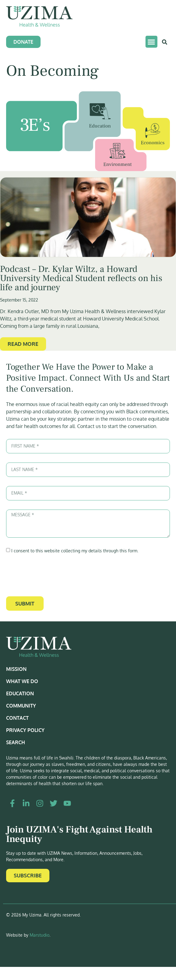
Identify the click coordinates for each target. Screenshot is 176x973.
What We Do (22, 681)
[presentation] (52, 575)
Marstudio (39, 935)
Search (15, 742)
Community (21, 706)
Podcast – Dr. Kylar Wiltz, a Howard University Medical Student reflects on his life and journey (81, 278)
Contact (17, 718)
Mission (16, 669)
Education (20, 693)
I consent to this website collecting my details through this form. (74, 550)
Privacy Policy (25, 730)
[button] (151, 42)
